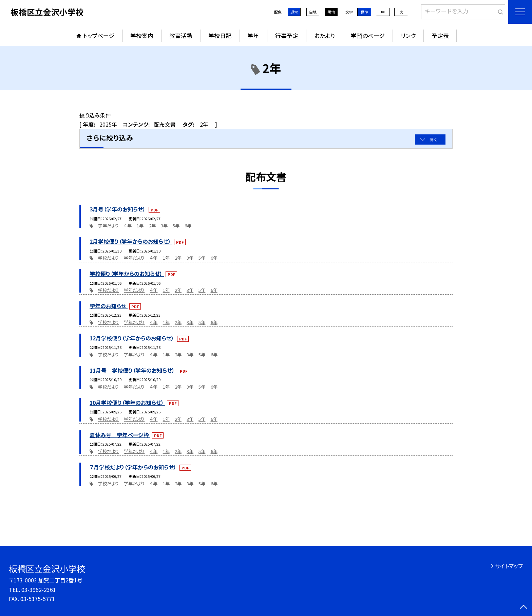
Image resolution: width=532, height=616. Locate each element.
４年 (128, 225)
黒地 (331, 12)
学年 (253, 35)
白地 (313, 12)
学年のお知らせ (109, 306)
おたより (324, 35)
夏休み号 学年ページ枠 (120, 435)
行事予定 (286, 35)
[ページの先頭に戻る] (523, 607)
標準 (364, 12)
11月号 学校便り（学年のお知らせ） (133, 370)
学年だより (108, 225)
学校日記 (219, 35)
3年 (164, 225)
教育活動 (180, 35)
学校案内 (141, 35)
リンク (408, 35)
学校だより (108, 258)
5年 (176, 225)
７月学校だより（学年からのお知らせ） (134, 467)
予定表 (440, 35)
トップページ (98, 35)
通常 (294, 12)
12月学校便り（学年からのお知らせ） (132, 338)
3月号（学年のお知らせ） (118, 209)
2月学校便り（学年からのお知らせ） (131, 241)
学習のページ (368, 35)
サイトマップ (509, 566)
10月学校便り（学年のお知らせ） (127, 402)
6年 (188, 225)
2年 (152, 225)
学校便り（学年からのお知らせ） (127, 273)
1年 (140, 225)
